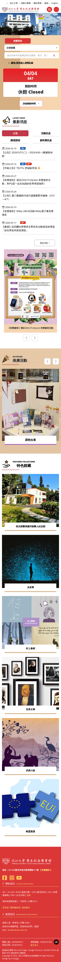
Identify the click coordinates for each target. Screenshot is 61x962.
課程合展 (30, 440)
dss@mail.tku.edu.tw (17, 930)
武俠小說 (30, 770)
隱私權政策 (15, 907)
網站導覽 (38, 3)
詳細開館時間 (31, 103)
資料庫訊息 (46, 140)
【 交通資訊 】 (45, 870)
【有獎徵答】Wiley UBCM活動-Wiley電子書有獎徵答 (27, 212)
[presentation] (26, 338)
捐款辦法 (26, 907)
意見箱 (5, 907)
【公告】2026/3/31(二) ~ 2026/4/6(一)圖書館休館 (27, 154)
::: (7, 3)
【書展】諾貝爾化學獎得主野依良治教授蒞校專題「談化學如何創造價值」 (28, 228)
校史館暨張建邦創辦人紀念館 (30, 526)
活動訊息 (46, 133)
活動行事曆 (26, 3)
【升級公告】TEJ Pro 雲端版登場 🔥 (21, 168)
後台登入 (34, 945)
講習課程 (15, 140)
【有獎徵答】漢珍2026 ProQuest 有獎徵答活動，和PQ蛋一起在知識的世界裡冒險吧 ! (26, 181)
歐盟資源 (30, 831)
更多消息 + (45, 243)
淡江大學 (14, 3)
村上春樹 (30, 648)
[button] (3, 24)
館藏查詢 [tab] (17, 40)
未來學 (30, 587)
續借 (46, 3)
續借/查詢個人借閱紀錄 (22, 62)
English (54, 3)
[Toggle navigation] (56, 9)
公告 (15, 133)
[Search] (31, 55)
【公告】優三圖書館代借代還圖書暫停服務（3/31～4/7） (28, 197)
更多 (29, 895)
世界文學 (30, 709)
